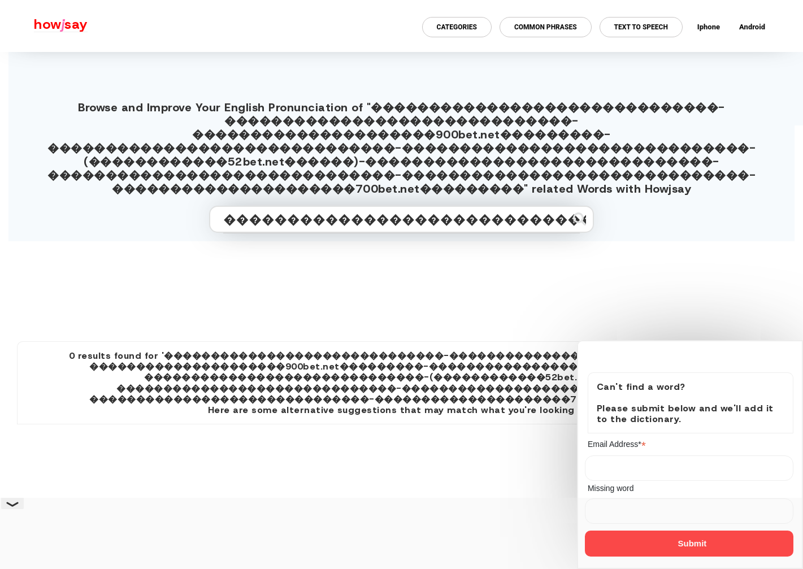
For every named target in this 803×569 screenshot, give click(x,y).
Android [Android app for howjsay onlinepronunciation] (752, 27)
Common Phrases (545, 27)
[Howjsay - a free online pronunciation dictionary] (44, 26)
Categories (457, 27)
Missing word (611, 488)
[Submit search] (579, 219)
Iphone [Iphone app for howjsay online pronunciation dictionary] (708, 27)
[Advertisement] (401, 286)
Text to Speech (641, 27)
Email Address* (617, 444)
